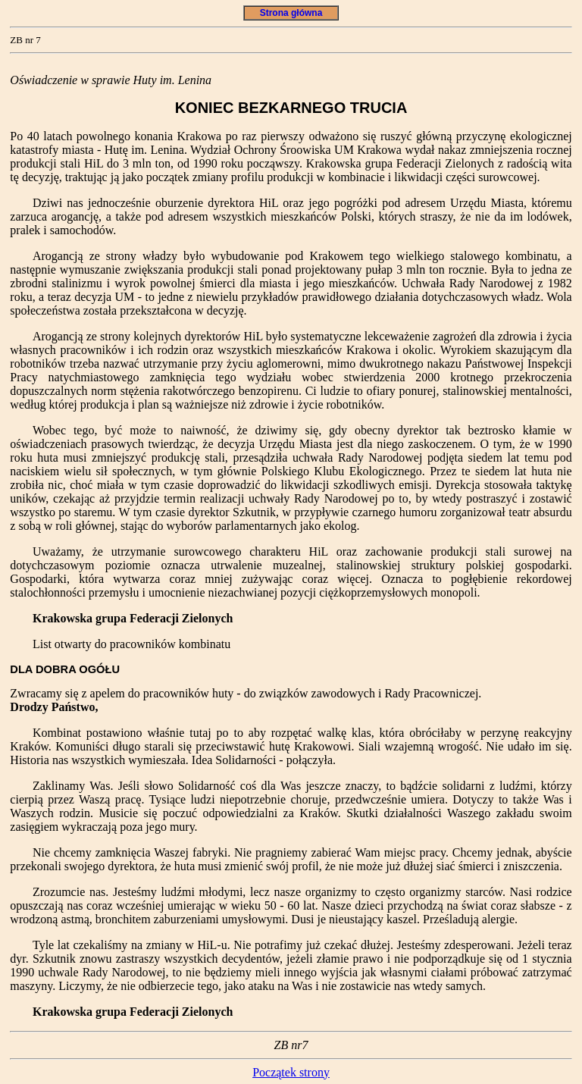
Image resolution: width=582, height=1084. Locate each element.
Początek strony (291, 1072)
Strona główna (290, 13)
